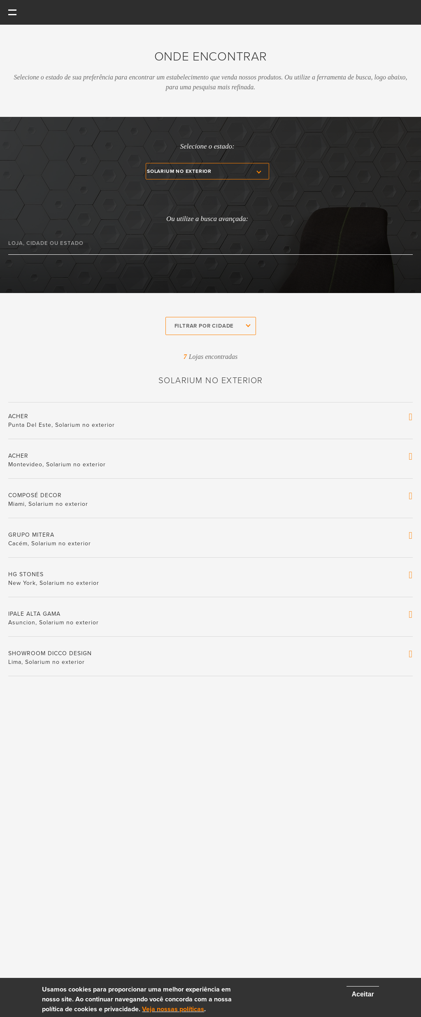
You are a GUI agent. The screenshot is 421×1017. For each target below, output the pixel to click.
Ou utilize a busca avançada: (207, 219)
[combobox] (210, 326)
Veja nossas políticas (173, 1009)
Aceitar (362, 994)
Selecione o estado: (207, 146)
